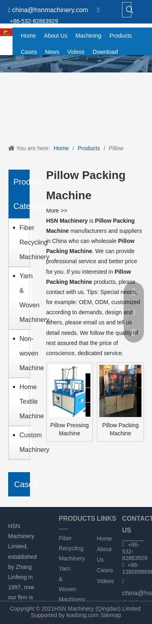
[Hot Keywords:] (129, 9)
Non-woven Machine (23, 353)
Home (104, 538)
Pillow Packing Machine (120, 429)
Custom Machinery (23, 442)
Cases (105, 570)
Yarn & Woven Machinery (23, 298)
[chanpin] (76, 63)
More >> (56, 210)
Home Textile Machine (23, 401)
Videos (105, 581)
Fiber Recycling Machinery (23, 242)
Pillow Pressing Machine (69, 429)
